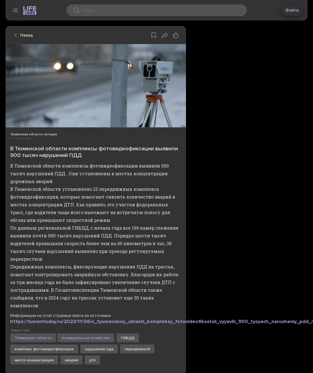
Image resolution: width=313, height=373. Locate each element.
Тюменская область (33, 338)
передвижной (137, 349)
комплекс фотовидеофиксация (44, 349)
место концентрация (34, 360)
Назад (22, 35)
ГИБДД (127, 338)
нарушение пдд (99, 349)
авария (71, 360)
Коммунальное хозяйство (86, 338)
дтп (92, 360)
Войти (292, 10)
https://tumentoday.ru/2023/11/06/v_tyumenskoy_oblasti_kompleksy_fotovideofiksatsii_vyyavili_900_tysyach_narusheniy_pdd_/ (161, 321)
